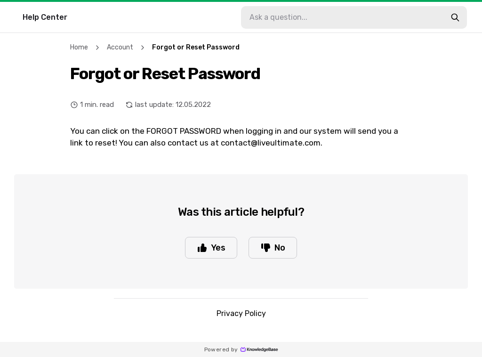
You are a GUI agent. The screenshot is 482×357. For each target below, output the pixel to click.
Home (79, 47)
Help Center (45, 17)
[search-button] (455, 17)
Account (120, 47)
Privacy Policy (241, 313)
